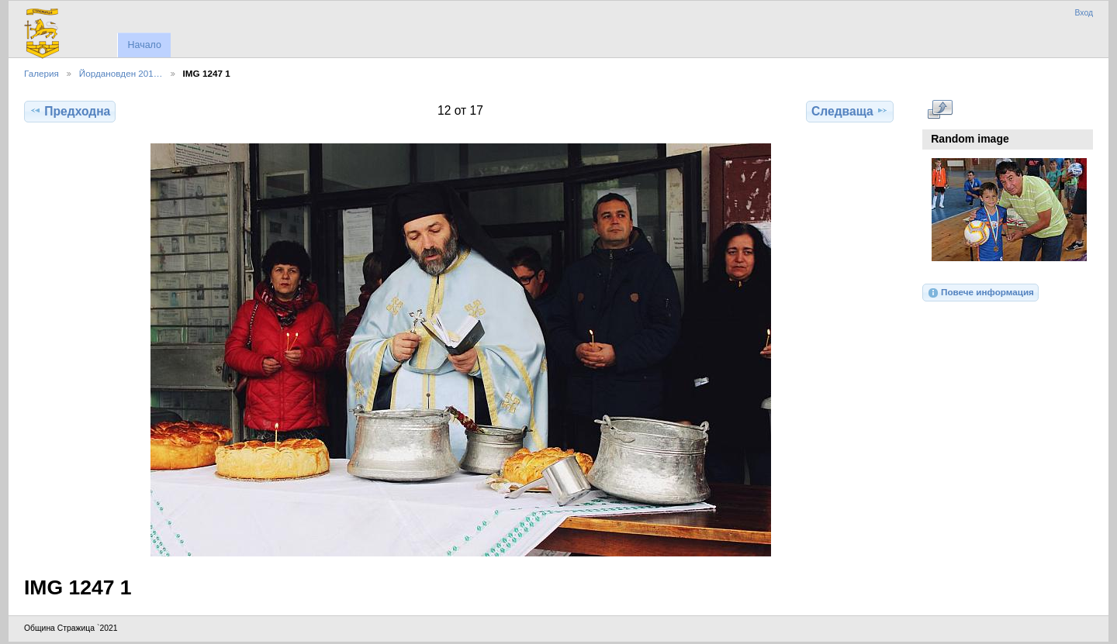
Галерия (41, 73)
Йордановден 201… (121, 73)
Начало (144, 45)
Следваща (849, 111)
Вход (1083, 13)
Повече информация (980, 293)
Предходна (69, 111)
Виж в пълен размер (939, 109)
